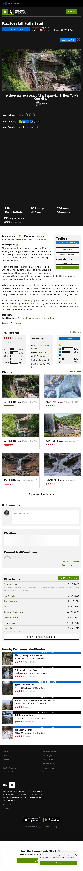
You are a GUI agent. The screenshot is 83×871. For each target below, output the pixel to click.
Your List (34, 127)
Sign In (71, 11)
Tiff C (6, 606)
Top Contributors (9, 768)
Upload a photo (67, 263)
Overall (42, 356)
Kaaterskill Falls (14, 306)
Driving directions (67, 249)
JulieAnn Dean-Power (14, 612)
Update (70, 561)
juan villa (8, 628)
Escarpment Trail (35, 303)
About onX (7, 804)
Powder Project (48, 768)
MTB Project (47, 756)
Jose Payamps (10, 601)
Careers (6, 808)
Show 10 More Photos (41, 494)
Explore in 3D (67, 40)
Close (58, 863)
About (5, 752)
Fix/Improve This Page (67, 268)
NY (41, 30)
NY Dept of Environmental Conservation (35, 318)
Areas (34, 30)
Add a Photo (75, 371)
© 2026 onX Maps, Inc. (34, 827)
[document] (58, 859)
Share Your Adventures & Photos (15, 772)
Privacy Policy (69, 858)
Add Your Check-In (69, 578)
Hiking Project (47, 760)
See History (66, 565)
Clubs (5, 764)
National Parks (48, 772)
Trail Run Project (48, 764)
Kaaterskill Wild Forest (64, 30)
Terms (47, 827)
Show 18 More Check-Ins (41, 636)
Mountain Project (49, 752)
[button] (5, 70)
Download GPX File (67, 254)
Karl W (45, 103)
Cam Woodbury (11, 584)
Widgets (6, 760)
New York (43, 352)
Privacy (54, 827)
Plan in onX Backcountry (67, 243)
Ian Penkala (9, 596)
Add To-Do (24, 127)
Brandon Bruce (11, 617)
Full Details (75, 332)
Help (5, 756)
